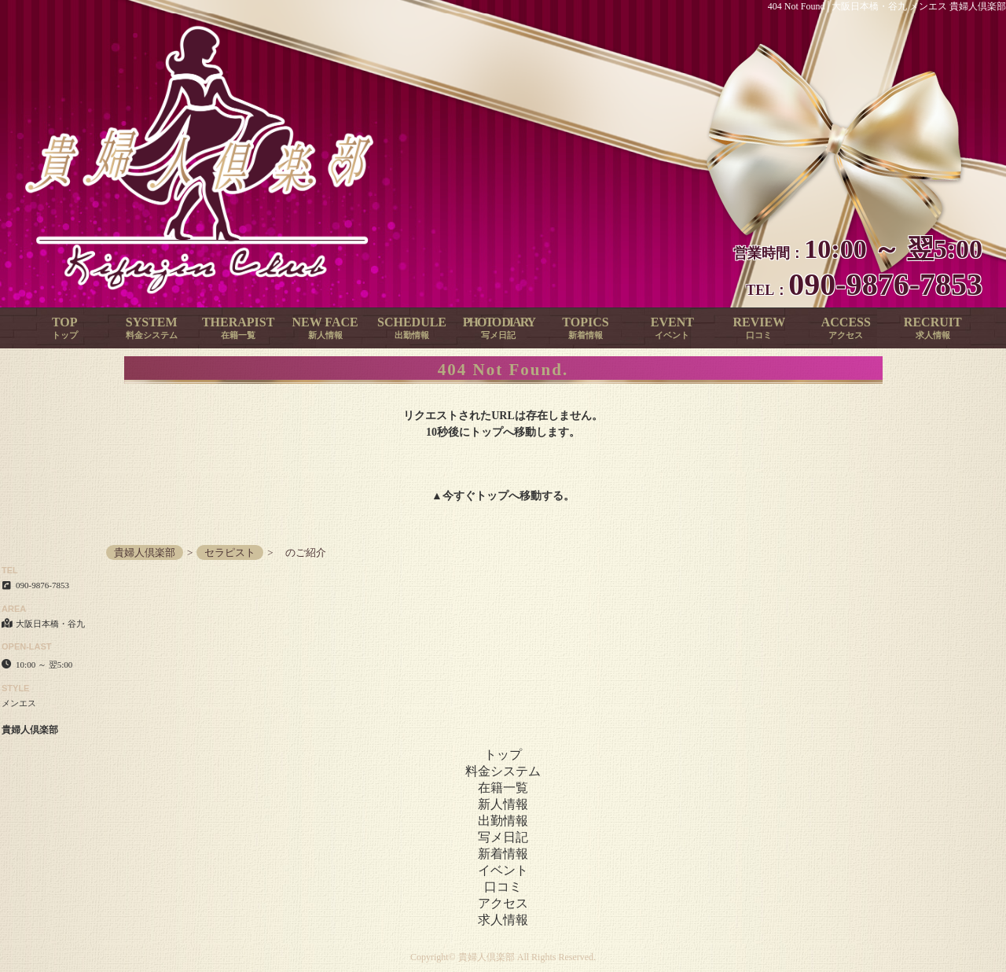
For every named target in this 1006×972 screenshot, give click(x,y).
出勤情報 (503, 820)
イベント (503, 870)
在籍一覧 (503, 787)
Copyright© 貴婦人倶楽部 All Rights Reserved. (503, 957)
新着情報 (503, 853)
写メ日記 (503, 837)
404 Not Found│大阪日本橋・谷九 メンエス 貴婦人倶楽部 (887, 6)
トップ (492, 496)
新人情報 (503, 804)
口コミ (503, 886)
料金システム (503, 771)
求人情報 (503, 919)
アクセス (503, 903)
